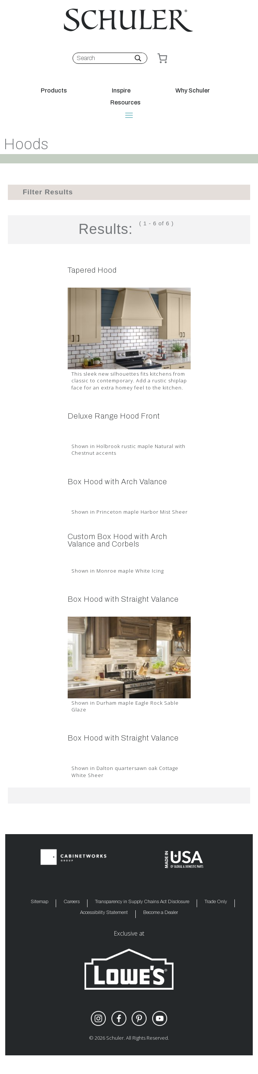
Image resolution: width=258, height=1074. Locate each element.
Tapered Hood (92, 270)
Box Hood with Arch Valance (117, 481)
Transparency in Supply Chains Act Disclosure (142, 901)
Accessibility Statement (104, 912)
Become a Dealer (160, 912)
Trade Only (216, 901)
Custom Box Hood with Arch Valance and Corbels (117, 540)
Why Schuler (192, 91)
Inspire (121, 91)
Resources (125, 103)
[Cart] (162, 58)
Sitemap (39, 901)
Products (54, 91)
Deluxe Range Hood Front (114, 416)
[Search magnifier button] (138, 58)
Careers (72, 901)
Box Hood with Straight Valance (123, 599)
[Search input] (105, 58)
